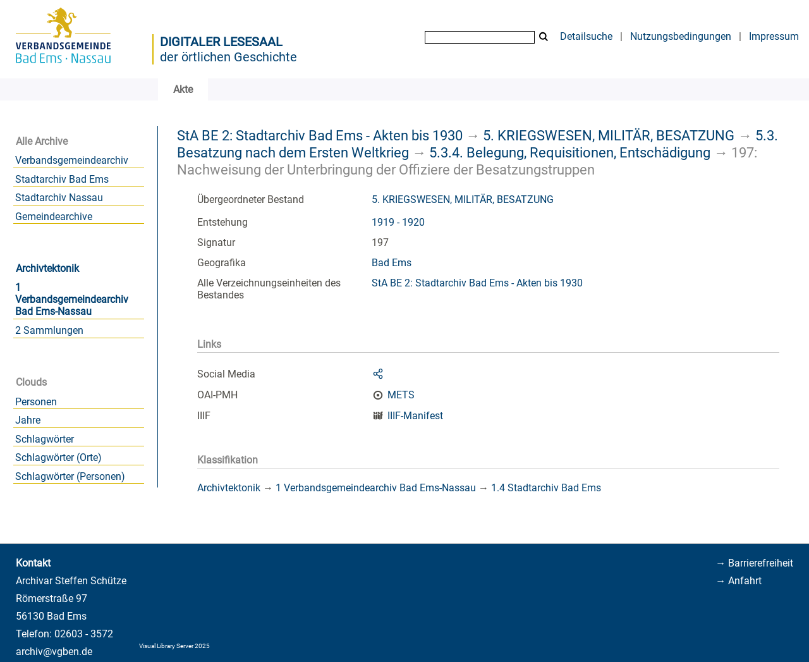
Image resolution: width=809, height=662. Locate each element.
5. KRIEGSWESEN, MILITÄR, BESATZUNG (608, 135)
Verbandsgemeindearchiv (71, 160)
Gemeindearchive (53, 217)
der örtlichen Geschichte (228, 56)
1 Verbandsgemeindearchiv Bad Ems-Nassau (71, 299)
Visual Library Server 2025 (174, 645)
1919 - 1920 (398, 222)
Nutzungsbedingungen (680, 36)
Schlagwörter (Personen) (70, 476)
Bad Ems (391, 263)
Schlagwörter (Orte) (58, 457)
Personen (36, 402)
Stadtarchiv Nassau (59, 198)
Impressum (774, 36)
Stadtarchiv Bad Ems (62, 179)
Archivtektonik (47, 268)
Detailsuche (586, 36)
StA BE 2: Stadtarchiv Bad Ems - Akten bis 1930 (320, 135)
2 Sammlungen (49, 330)
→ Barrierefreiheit (754, 563)
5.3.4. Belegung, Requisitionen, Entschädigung (569, 152)
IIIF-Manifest (415, 416)
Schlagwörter (44, 439)
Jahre (27, 420)
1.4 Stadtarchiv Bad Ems (546, 488)
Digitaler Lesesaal (221, 41)
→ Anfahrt (738, 581)
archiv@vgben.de (54, 652)
